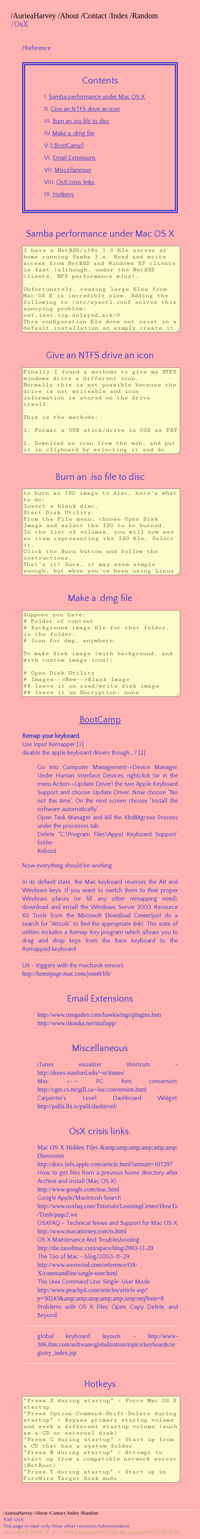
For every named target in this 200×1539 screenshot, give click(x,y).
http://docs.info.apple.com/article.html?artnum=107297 (105, 1164)
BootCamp (100, 720)
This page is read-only (27, 1526)
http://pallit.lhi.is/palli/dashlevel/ (77, 1106)
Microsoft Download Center (114, 915)
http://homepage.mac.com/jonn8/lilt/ (66, 973)
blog (90, 1256)
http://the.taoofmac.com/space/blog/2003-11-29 (95, 1248)
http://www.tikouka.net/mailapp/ (77, 1023)
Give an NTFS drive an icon (85, 109)
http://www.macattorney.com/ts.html (81, 1231)
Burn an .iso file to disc (81, 121)
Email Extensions (74, 157)
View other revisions (74, 1526)
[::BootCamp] (66, 145)
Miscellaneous (72, 170)
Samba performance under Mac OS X (97, 96)
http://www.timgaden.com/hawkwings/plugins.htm (99, 1015)
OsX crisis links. (75, 182)
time (64, 800)
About (69, 15)
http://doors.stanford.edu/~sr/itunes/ (81, 1072)
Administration (114, 1526)
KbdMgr (134, 817)
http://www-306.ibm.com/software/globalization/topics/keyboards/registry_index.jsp (107, 1344)
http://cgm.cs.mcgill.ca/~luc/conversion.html (92, 1089)
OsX (21, 24)
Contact (95, 15)
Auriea (86, 1532)
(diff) (100, 1532)
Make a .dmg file (73, 133)
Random (145, 15)
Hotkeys (63, 194)
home (132, 1172)
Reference (38, 48)
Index (119, 15)
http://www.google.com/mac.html (78, 1189)
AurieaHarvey (34, 15)
